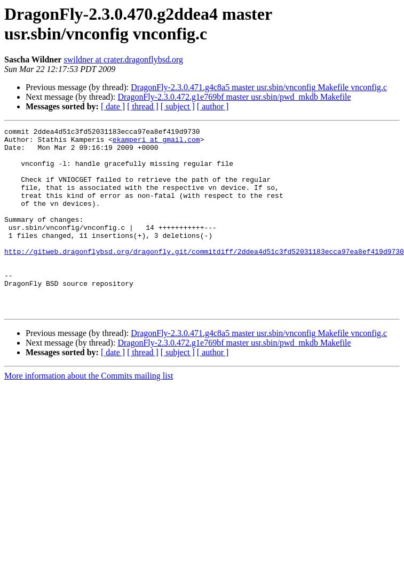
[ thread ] (143, 106)
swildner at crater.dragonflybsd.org (123, 59)
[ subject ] (178, 106)
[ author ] (213, 106)
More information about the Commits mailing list (88, 412)
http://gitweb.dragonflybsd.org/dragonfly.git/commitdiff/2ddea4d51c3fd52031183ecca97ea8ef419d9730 (204, 277)
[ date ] (113, 106)
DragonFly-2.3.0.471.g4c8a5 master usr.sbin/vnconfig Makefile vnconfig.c (259, 87)
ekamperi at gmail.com (156, 142)
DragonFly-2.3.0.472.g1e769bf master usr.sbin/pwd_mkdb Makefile (234, 96)
